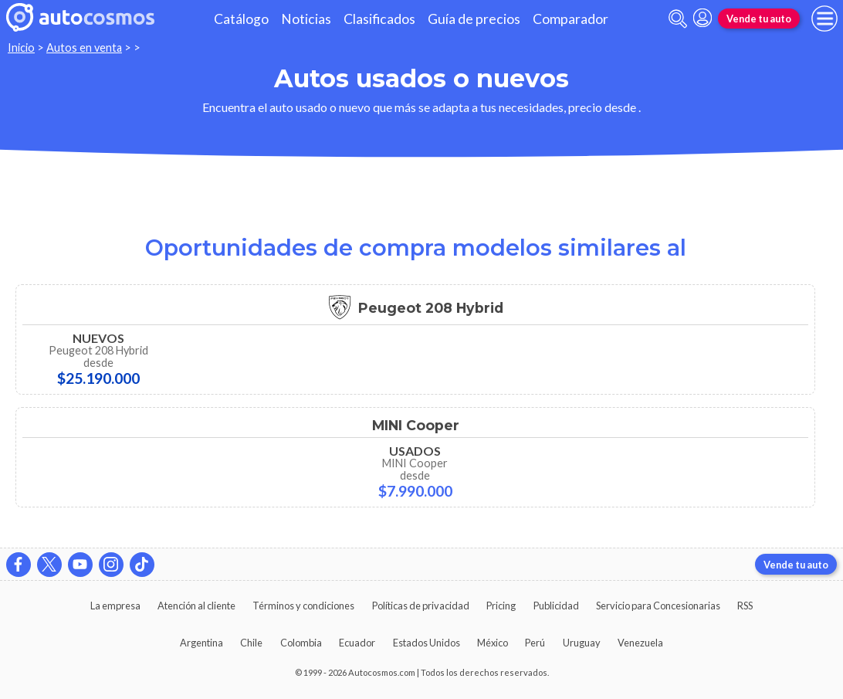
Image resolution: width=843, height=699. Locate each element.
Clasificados (379, 19)
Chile (251, 642)
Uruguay (582, 642)
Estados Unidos (426, 642)
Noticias (306, 19)
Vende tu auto (758, 18)
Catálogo (241, 19)
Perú (535, 642)
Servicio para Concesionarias (658, 605)
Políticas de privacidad (420, 605)
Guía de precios (474, 19)
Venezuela (640, 642)
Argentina (201, 642)
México (492, 642)
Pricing (501, 605)
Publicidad (556, 605)
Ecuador (357, 642)
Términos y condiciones (303, 605)
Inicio (21, 47)
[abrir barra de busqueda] (678, 19)
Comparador (570, 19)
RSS (745, 605)
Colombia (301, 642)
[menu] (824, 18)
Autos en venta (84, 47)
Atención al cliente (196, 605)
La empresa (115, 605)
